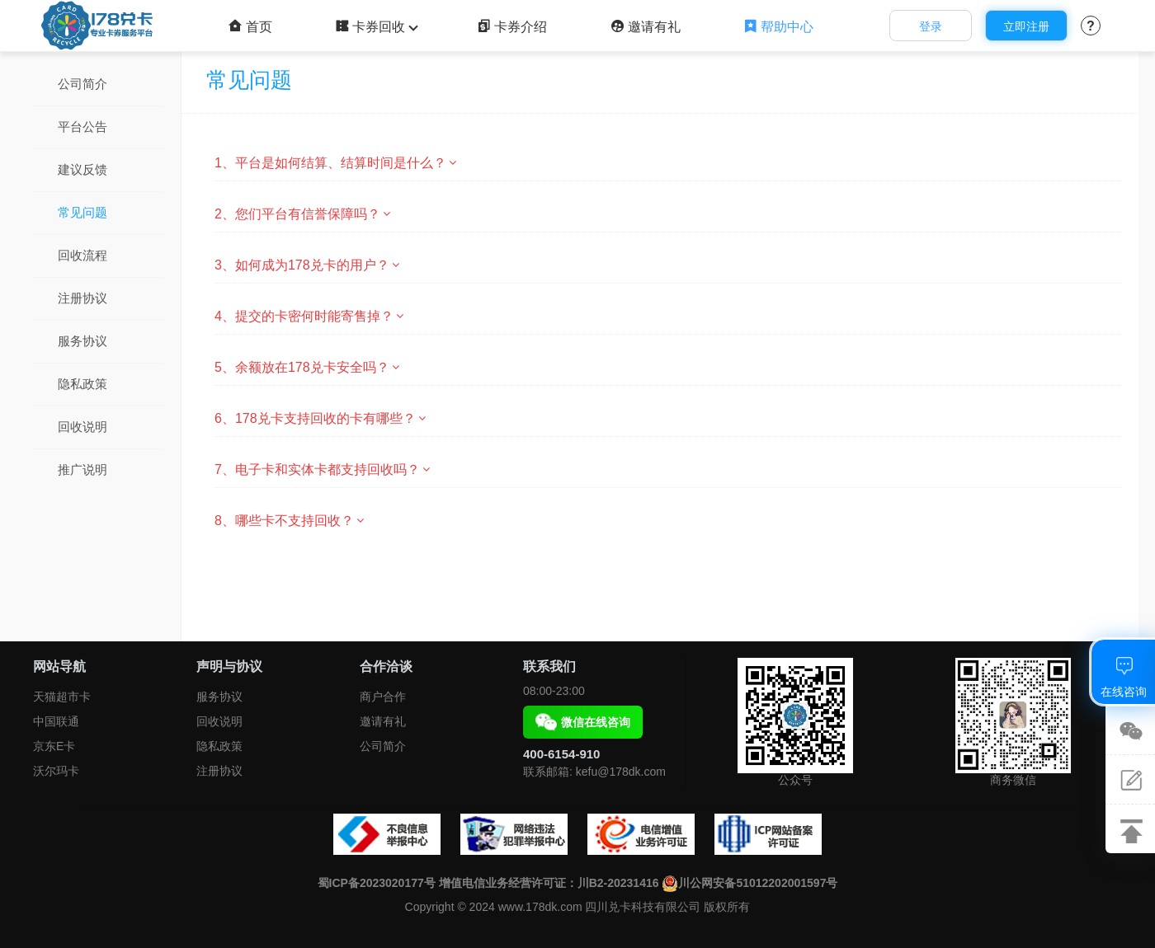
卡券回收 (374, 27)
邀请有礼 (645, 27)
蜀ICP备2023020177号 (377, 882)
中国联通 (56, 721)
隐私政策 (82, 384)
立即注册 (1026, 26)
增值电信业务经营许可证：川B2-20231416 (549, 882)
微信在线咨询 (582, 722)
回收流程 (82, 255)
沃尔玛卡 (56, 770)
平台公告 (82, 127)
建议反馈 (82, 169)
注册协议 (82, 298)
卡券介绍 (512, 27)
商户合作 (383, 696)
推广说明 (82, 469)
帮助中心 (778, 27)
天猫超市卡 (62, 696)
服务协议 (82, 341)
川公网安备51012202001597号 (749, 882)
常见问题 (82, 212)
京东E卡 (54, 746)
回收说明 (82, 427)
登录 (930, 26)
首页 (250, 27)
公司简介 (82, 84)
